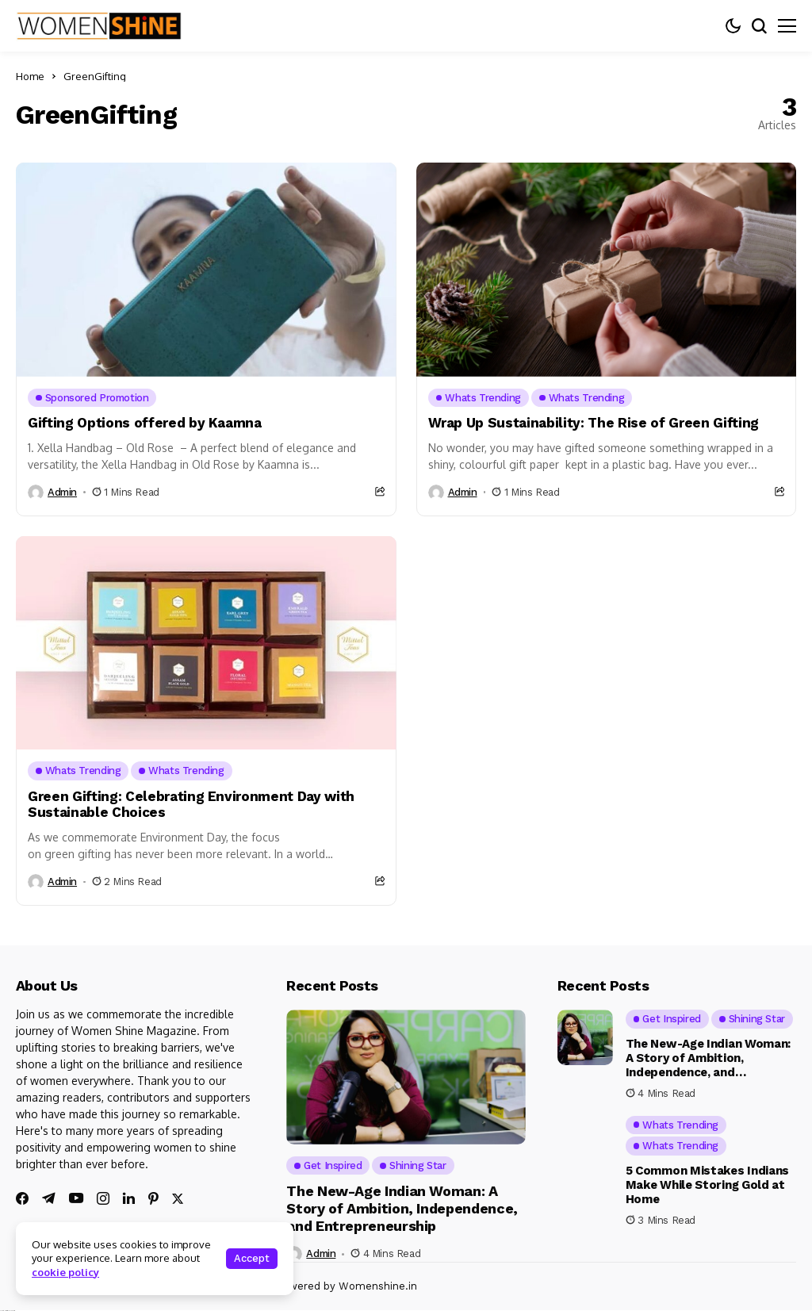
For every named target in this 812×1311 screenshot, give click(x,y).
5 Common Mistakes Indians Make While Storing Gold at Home (708, 1184)
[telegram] (49, 1198)
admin (62, 492)
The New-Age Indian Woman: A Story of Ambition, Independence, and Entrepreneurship (401, 1208)
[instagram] (103, 1198)
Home (30, 76)
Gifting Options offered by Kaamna (145, 423)
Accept (252, 1258)
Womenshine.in (378, 1286)
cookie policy (65, 1272)
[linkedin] (129, 1198)
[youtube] (76, 1199)
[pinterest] (153, 1198)
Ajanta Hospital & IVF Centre (7, 1310)
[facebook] (22, 1198)
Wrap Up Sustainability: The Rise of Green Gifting (593, 423)
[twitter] (177, 1199)
